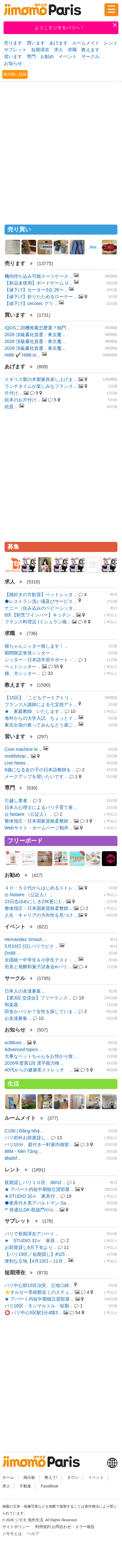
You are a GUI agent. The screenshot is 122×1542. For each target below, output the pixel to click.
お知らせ (13, 63)
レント (111, 42)
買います (36, 42)
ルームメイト (86, 42)
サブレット (15, 49)
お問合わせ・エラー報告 (74, 1526)
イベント (68, 56)
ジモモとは (12, 1533)
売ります (13, 42)
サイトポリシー (16, 1526)
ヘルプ (33, 1533)
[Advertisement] (61, 150)
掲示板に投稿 (15, 74)
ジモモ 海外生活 (29, 1520)
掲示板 (29, 1477)
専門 (31, 56)
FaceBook (49, 1486)
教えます (90, 49)
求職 (72, 49)
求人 (58, 49)
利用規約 (43, 1526)
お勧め (47, 56)
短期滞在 (40, 49)
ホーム (8, 1477)
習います (13, 56)
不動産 (25, 1486)
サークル (90, 56)
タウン (73, 1477)
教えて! (51, 1477)
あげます (58, 42)
